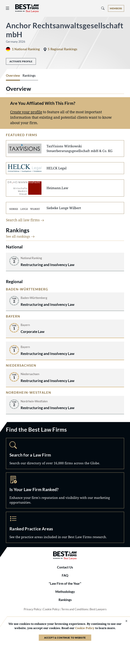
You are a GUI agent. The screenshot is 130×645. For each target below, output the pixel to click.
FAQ (65, 575)
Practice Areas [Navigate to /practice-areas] (65, 527)
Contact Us (65, 567)
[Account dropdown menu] (116, 8)
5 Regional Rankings (62, 49)
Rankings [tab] (29, 75)
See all (20, 236)
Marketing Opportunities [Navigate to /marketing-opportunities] (65, 490)
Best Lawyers (98, 609)
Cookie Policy (51, 609)
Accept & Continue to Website (65, 637)
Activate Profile (20, 61)
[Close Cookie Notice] (124, 621)
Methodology (65, 592)
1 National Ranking (26, 49)
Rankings (65, 600)
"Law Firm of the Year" (65, 583)
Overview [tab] (13, 75)
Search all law (25, 219)
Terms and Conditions (74, 609)
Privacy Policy (32, 609)
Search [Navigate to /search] (65, 453)
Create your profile (26, 111)
